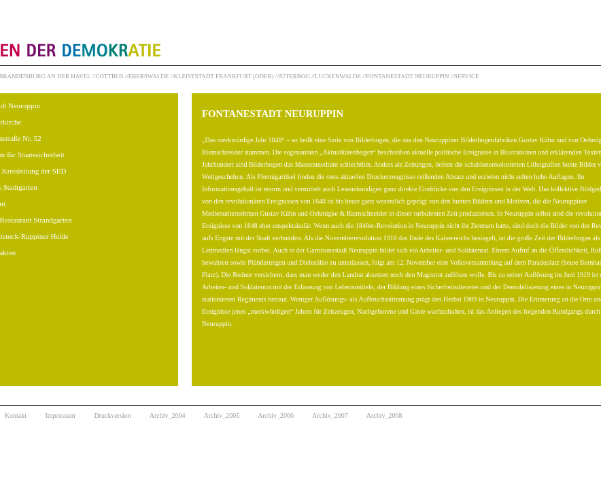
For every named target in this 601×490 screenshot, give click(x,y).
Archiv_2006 (276, 415)
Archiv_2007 (330, 415)
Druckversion (112, 415)
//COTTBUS (108, 76)
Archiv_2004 (168, 415)
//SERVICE (465, 76)
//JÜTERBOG (292, 76)
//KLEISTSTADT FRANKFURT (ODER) (222, 76)
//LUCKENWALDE (336, 76)
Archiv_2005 (222, 415)
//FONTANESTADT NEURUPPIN (405, 76)
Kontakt (16, 415)
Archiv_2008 (384, 415)
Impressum (60, 415)
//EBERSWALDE (147, 76)
